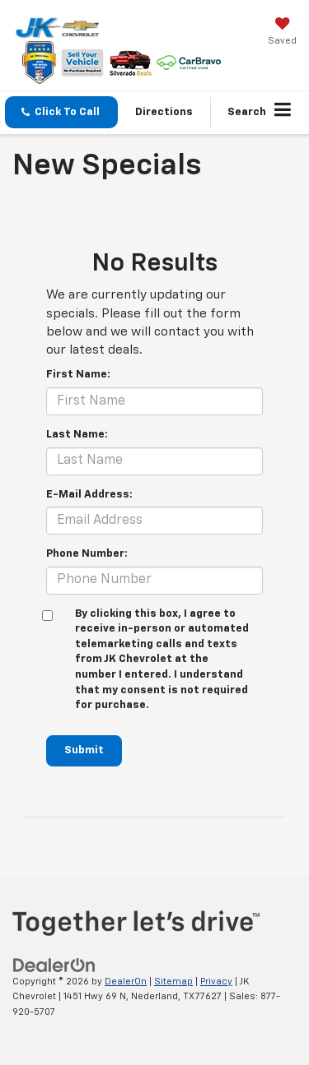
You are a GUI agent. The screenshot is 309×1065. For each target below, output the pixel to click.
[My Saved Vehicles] (282, 33)
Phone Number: (87, 554)
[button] (61, 112)
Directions (164, 112)
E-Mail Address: (89, 494)
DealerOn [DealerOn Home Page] (126, 981)
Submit (84, 750)
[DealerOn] (54, 965)
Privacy (216, 981)
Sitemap (173, 981)
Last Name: (77, 434)
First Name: (78, 374)
